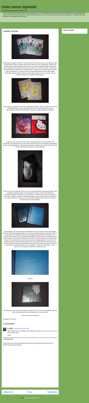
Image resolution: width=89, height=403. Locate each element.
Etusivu (30, 392)
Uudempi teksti (8, 392)
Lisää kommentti (8, 339)
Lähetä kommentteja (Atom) (31, 398)
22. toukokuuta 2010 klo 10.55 (21, 328)
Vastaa (9, 335)
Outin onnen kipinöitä (18, 7)
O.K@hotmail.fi (38, 13)
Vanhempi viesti (52, 392)
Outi (8, 328)
